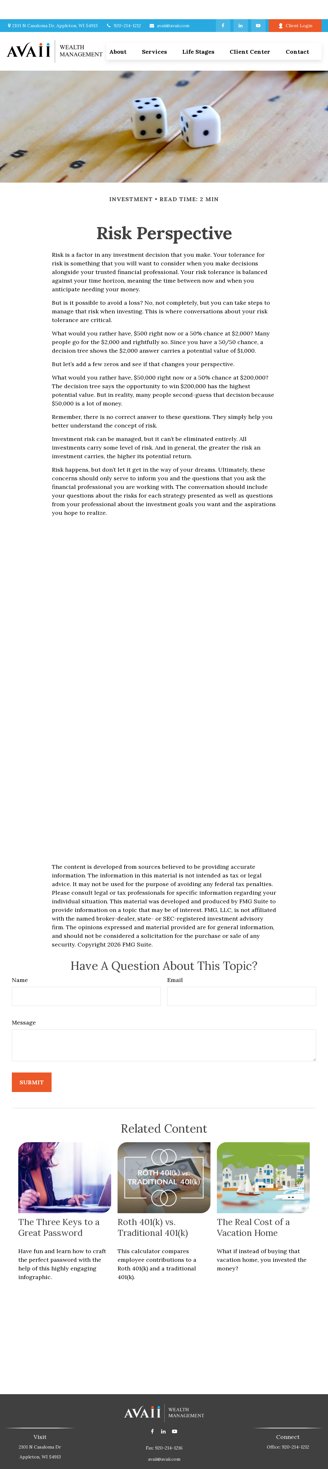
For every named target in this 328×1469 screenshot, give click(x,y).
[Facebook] (223, 6)
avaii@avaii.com (169, 6)
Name (20, 960)
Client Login (295, 6)
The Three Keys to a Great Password (59, 1208)
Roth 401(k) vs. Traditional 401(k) (153, 1208)
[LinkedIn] (241, 6)
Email (175, 960)
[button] (154, 32)
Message (24, 1003)
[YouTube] (258, 6)
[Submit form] (32, 1063)
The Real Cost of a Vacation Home (253, 1208)
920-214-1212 (123, 6)
